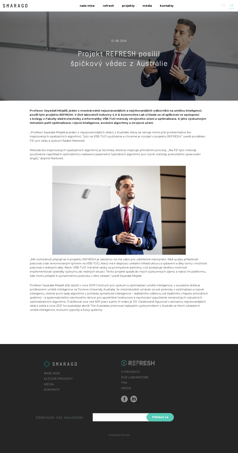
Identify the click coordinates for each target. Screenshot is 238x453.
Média (147, 5)
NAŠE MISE (52, 373)
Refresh (108, 5)
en (223, 5)
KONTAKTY (52, 389)
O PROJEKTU (130, 372)
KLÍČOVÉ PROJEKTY (58, 378)
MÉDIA (49, 384)
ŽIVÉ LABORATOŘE (135, 377)
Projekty (128, 5)
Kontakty (166, 5)
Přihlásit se (160, 417)
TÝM (124, 382)
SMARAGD (15, 5)
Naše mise (87, 5)
